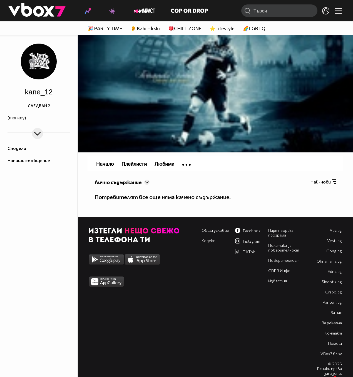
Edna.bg (335, 271)
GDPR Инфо (279, 270)
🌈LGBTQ (254, 28)
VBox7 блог (331, 353)
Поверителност (284, 260)
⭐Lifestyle (222, 28)
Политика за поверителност (283, 247)
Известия (277, 280)
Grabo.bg (333, 292)
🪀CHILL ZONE (184, 28)
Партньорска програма (280, 232)
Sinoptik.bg (332, 281)
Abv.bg (336, 230)
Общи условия (215, 230)
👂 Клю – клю (145, 28)
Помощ (335, 343)
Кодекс (208, 240)
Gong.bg (334, 250)
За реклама (332, 322)
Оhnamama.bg (329, 261)
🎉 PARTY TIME (105, 28)
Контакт (333, 333)
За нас (336, 312)
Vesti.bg (334, 240)
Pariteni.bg (332, 302)
